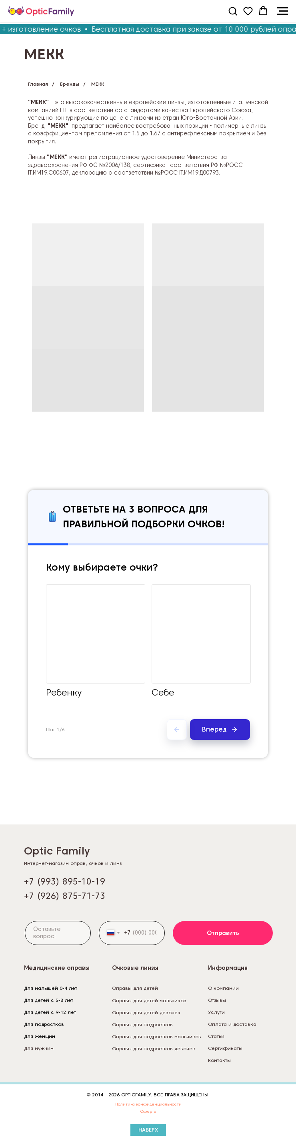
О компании (223, 988)
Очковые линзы (135, 968)
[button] (233, 11)
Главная (38, 84)
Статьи (216, 1036)
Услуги (216, 1012)
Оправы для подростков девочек (153, 1048)
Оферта (148, 1111)
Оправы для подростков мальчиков (156, 1036)
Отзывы (217, 1000)
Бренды (69, 84)
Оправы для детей (135, 988)
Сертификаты (225, 1048)
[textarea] (58, 933)
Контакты (219, 1060)
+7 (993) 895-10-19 (64, 881)
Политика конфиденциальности (148, 1104)
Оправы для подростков (142, 1024)
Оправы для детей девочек (146, 1012)
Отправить (223, 933)
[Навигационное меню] (282, 11)
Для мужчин (39, 1048)
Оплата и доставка (232, 1024)
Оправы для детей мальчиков (149, 1000)
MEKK (97, 84)
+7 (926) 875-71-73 (64, 896)
